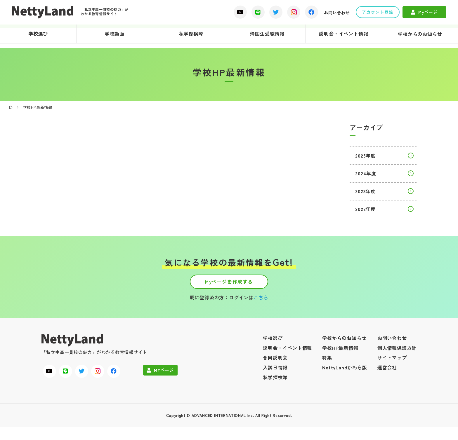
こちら (261, 310)
